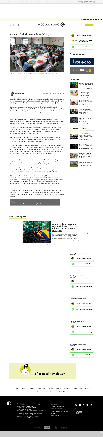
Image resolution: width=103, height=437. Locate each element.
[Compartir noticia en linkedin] (63, 93)
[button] (92, 88)
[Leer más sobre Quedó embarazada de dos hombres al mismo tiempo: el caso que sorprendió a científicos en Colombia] (86, 92)
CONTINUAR (89, 2)
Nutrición (34, 211)
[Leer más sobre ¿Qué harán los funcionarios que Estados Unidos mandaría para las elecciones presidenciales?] (86, 111)
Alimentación (27, 211)
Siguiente (85, 233)
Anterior (19, 233)
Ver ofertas (72, 254)
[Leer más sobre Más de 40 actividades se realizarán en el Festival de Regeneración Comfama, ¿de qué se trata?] (86, 155)
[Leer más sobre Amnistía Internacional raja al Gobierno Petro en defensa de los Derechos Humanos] (86, 84)
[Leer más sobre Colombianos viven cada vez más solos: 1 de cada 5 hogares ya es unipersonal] (86, 163)
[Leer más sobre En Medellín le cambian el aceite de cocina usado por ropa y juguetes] (86, 119)
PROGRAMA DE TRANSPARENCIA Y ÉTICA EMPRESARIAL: (30, 413)
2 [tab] (49, 244)
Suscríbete (89, 25)
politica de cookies (80, 1)
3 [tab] (51, 244)
